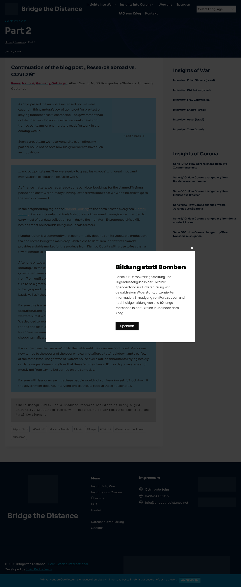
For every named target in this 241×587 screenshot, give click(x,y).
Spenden (127, 326)
